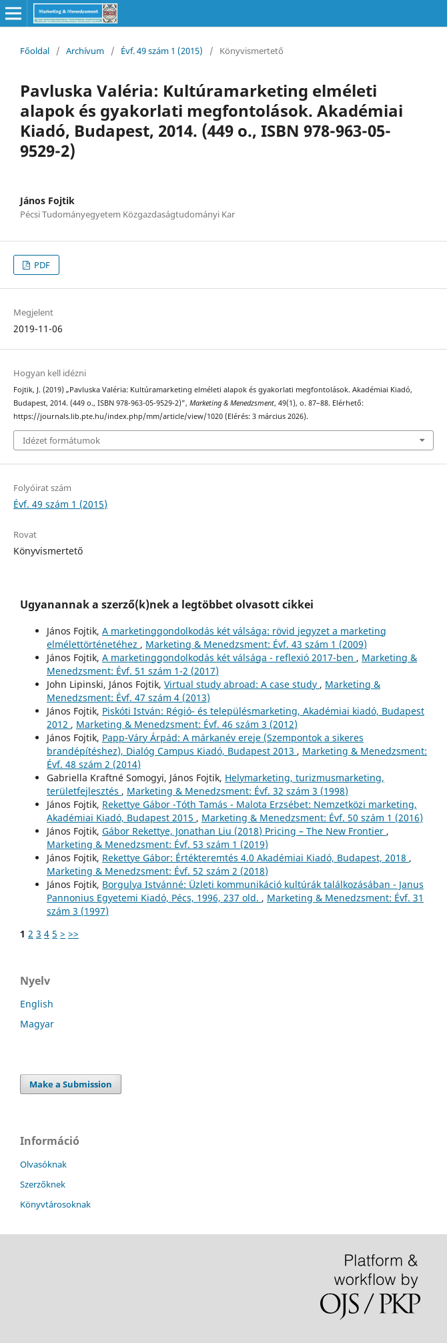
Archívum (85, 51)
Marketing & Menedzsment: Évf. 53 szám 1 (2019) (157, 844)
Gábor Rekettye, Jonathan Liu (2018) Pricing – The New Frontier (244, 831)
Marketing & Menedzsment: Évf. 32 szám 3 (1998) (237, 791)
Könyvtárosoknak (55, 1204)
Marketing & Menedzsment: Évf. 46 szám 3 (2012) (187, 724)
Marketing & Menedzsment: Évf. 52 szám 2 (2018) (157, 871)
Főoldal (34, 51)
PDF (41, 265)
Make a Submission (70, 1084)
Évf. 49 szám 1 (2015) (162, 51)
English (36, 1003)
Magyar (37, 1023)
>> (73, 933)
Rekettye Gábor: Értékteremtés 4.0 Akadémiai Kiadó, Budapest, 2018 (255, 857)
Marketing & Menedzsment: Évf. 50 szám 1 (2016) (312, 817)
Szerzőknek (42, 1184)
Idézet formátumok (61, 440)
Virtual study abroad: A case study (242, 684)
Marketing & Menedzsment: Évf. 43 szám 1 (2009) (256, 644)
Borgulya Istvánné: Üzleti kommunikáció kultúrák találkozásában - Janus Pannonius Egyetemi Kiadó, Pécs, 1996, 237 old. (235, 891)
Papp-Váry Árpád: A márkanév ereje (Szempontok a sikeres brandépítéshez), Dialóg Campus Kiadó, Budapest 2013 (205, 744)
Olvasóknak (43, 1164)
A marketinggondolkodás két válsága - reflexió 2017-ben (229, 657)
